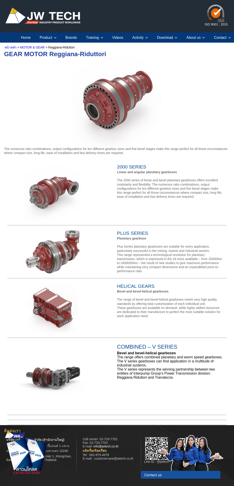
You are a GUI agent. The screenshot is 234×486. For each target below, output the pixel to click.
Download (167, 37)
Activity (140, 37)
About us (195, 37)
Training (94, 37)
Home (26, 37)
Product (48, 37)
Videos (117, 37)
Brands (71, 37)
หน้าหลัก (10, 47)
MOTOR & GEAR (32, 47)
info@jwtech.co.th (105, 446)
